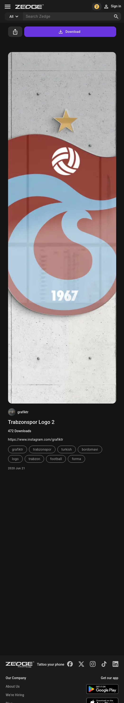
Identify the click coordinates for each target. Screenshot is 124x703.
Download (69, 32)
